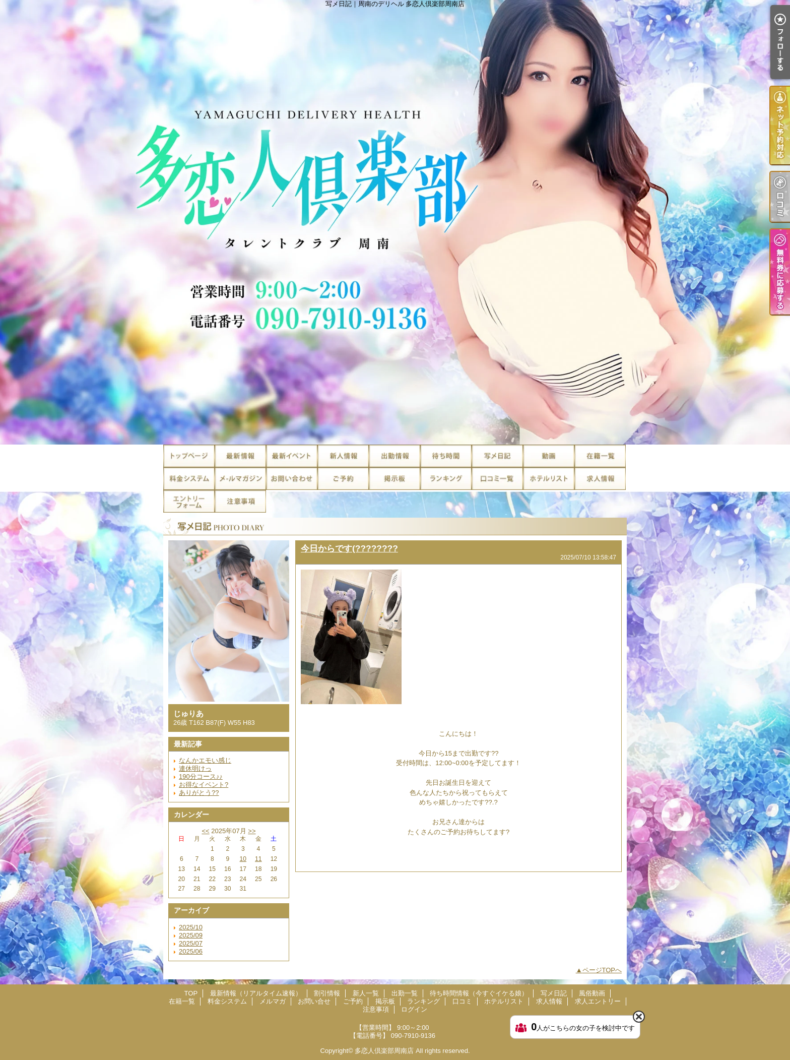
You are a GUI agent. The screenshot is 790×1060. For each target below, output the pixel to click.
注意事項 (240, 501)
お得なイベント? (203, 784)
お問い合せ (291, 478)
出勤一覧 (394, 456)
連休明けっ (195, 768)
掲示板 (394, 478)
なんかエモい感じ (205, 760)
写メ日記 (497, 456)
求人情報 (600, 478)
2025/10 (191, 927)
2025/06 (191, 951)
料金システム (189, 478)
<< (205, 831)
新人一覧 (343, 456)
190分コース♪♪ (201, 776)
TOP (189, 456)
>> (251, 831)
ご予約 (343, 478)
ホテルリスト (548, 478)
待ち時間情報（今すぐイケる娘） (446, 456)
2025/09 (191, 935)
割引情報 (291, 456)
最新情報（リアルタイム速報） (240, 456)
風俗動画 (548, 456)
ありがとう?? (199, 792)
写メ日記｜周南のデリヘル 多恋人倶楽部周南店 (395, 222)
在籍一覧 (600, 456)
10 (243, 858)
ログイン (414, 1009)
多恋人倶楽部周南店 (384, 1050)
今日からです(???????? (349, 548)
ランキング (446, 478)
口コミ (497, 478)
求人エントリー (189, 501)
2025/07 (191, 943)
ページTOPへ (602, 970)
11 (258, 858)
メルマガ (240, 478)
